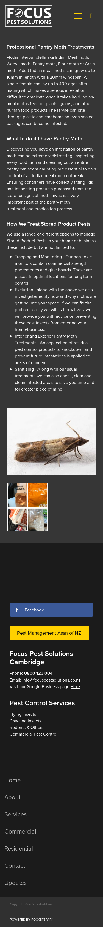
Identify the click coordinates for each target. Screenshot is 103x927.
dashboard (47, 904)
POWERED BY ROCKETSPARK (31, 919)
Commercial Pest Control (33, 734)
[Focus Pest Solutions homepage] (38, 16)
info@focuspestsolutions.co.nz (51, 680)
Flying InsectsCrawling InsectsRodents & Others (26, 720)
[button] (78, 16)
